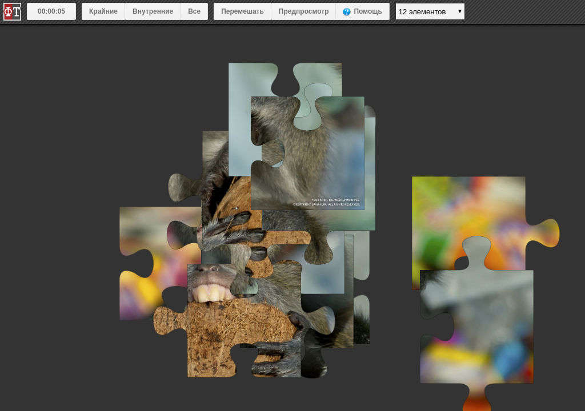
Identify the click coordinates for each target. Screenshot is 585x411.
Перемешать (242, 11)
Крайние (103, 11)
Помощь (368, 11)
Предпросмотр (304, 11)
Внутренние (153, 11)
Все (194, 11)
